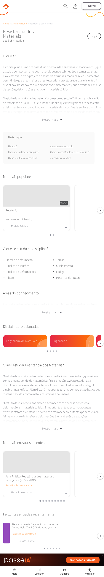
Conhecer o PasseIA (82, 560)
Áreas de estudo (19, 23)
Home (6, 23)
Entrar (91, 6)
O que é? (12, 143)
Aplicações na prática (60, 155)
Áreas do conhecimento (61, 143)
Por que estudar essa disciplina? (23, 149)
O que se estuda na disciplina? (22, 155)
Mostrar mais (52, 116)
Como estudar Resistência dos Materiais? (69, 149)
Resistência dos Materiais (20, 477)
